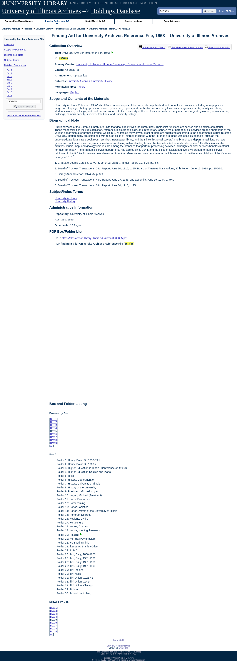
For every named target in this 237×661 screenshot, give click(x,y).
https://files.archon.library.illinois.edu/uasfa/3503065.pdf (94, 238)
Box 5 (9, 83)
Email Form (123, 648)
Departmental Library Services (70, 29)
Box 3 (9, 76)
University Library (44, 29)
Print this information (217, 47)
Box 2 (9, 73)
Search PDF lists (226, 11)
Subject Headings (133, 21)
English (74, 92)
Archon (116, 658)
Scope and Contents (15, 49)
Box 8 (9, 92)
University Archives (10, 29)
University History (101, 81)
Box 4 (9, 79)
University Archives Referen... (103, 29)
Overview (9, 44)
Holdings (28, 29)
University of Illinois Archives (41, 11)
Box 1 (9, 70)
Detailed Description (15, 65)
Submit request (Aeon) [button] (152, 47)
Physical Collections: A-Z (57, 21)
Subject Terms (11, 60)
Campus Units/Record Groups (19, 21)
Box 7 (9, 89)
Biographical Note (13, 54)
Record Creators (172, 21)
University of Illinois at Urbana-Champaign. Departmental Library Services (119, 64)
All (51, 445)
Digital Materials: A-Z (95, 21)
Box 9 (9, 95)
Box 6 (9, 86)
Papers (81, 86)
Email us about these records (24, 115)
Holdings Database (115, 11)
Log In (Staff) (118, 640)
